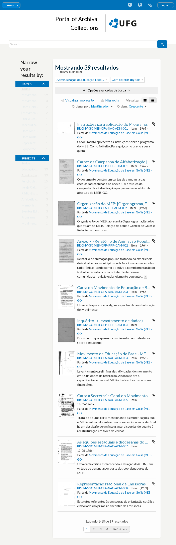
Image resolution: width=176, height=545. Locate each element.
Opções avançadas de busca (106, 90)
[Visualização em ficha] (145, 100)
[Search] (83, 44)
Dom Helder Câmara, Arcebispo (43, 108)
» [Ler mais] (145, 276)
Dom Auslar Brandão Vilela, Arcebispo (47, 138)
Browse (10, 5)
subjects (28, 157)
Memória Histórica (34, 206)
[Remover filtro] (106, 79)
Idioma (140, 5)
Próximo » (120, 529)
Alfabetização (31, 200)
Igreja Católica (31, 188)
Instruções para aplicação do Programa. (112, 124)
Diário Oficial (30, 120)
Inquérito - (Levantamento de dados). (110, 320)
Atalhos (130, 5)
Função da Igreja (32, 182)
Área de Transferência (150, 5)
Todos (25, 89)
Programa (28, 218)
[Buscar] (162, 44)
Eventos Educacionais (36, 212)
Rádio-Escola (30, 194)
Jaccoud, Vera (30, 126)
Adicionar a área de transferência (154, 124)
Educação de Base (33, 170)
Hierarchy (110, 100)
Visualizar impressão (77, 100)
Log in (164, 5)
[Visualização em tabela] (153, 100)
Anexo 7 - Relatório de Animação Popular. (114, 241)
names (26, 83)
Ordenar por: (81, 106)
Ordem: (122, 106)
